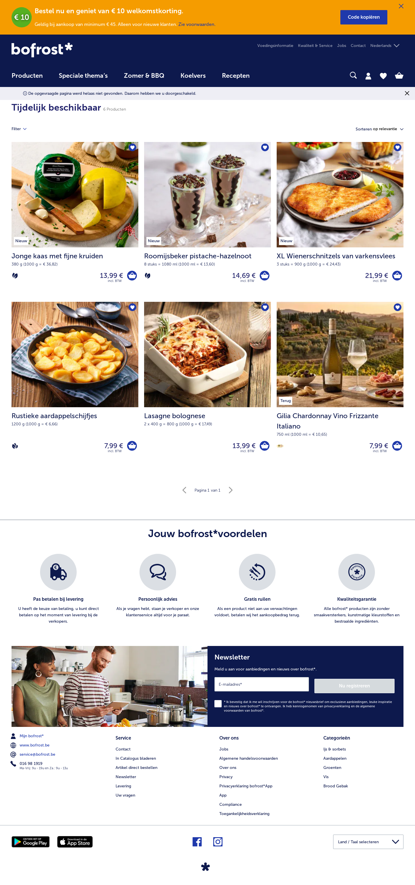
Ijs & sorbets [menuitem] (334, 749)
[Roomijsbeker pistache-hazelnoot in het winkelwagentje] (263, 276)
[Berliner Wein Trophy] (280, 448)
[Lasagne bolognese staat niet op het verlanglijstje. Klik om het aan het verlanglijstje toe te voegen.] (265, 309)
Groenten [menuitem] (332, 768)
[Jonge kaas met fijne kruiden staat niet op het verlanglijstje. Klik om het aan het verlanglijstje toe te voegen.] (132, 148)
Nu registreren (371, 687)
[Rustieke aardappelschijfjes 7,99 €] (75, 389)
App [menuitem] (223, 795)
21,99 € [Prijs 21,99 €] (375, 276)
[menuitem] (27, 78)
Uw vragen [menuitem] (125, 795)
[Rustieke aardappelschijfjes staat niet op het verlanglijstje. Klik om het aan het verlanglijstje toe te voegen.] (132, 309)
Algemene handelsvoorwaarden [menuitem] (248, 759)
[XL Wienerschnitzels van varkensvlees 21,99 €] (340, 223)
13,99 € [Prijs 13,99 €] (110, 276)
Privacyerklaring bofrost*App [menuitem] (245, 786)
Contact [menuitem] (358, 45)
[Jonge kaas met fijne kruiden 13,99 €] (75, 223)
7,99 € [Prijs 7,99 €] (112, 448)
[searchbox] (269, 75)
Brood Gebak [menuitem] (335, 786)
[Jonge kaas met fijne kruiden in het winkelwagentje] (131, 276)
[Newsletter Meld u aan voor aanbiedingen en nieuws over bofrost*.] (305, 688)
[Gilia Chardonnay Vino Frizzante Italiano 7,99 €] (340, 389)
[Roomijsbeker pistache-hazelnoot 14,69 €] (207, 223)
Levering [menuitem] (123, 786)
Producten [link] (27, 76)
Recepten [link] (236, 76)
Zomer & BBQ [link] (144, 76)
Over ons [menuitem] (227, 768)
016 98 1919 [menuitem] (27, 765)
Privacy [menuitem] (226, 777)
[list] (207, 592)
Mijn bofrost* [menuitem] (28, 737)
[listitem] (58, 592)
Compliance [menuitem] (230, 805)
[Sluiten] (401, 6)
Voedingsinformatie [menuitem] (275, 45)
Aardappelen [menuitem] (334, 759)
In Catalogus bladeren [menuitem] (136, 759)
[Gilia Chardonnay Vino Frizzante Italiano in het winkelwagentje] (396, 448)
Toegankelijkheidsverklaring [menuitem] (244, 814)
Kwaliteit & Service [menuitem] (315, 45)
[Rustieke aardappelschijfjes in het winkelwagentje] (131, 448)
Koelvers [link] (193, 76)
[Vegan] (15, 448)
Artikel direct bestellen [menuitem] (136, 768)
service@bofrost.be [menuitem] (33, 756)
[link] (70, 50)
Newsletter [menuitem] (126, 777)
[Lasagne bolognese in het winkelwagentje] (263, 448)
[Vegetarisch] (15, 276)
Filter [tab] (22, 129)
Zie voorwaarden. (197, 24)
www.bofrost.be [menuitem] (31, 747)
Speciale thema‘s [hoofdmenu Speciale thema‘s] (83, 76)
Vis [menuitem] (326, 777)
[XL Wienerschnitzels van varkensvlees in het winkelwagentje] (396, 276)
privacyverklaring (337, 708)
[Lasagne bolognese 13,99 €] (207, 389)
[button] (363, 17)
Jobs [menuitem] (341, 45)
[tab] (368, 76)
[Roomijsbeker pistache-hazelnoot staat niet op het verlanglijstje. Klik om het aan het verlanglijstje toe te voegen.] (265, 148)
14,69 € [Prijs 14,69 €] (242, 276)
